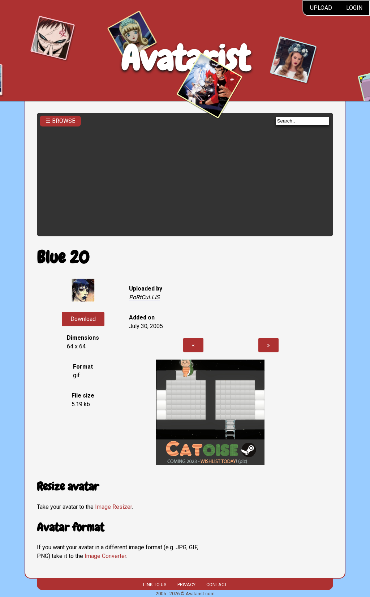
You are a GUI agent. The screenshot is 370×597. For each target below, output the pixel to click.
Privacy (186, 584)
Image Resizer (113, 506)
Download (83, 318)
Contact (216, 584)
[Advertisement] (185, 179)
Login (354, 7)
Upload (321, 7)
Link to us (154, 584)
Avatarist (185, 58)
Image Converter (105, 556)
